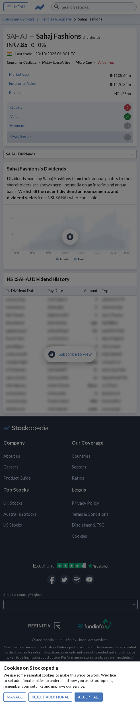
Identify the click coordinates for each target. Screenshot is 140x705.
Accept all (88, 697)
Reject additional (50, 697)
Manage (15, 697)
